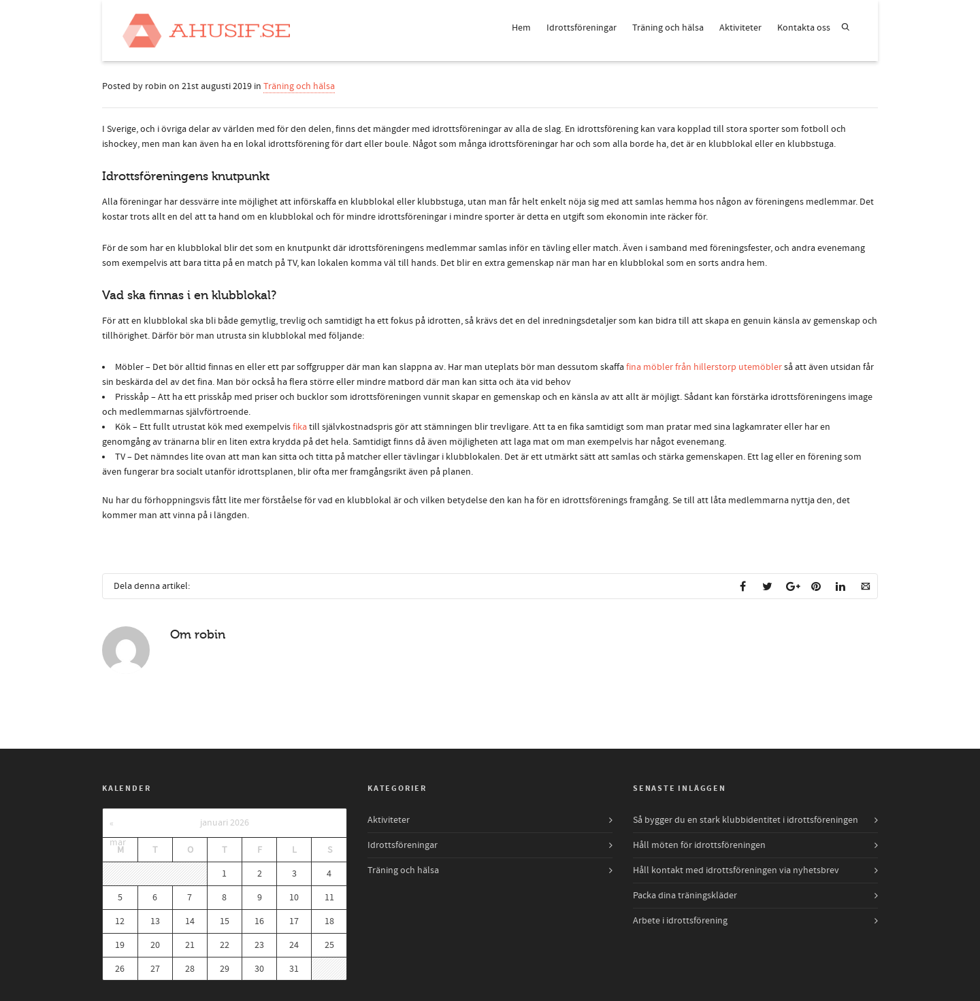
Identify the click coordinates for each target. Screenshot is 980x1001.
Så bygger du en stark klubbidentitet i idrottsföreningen (745, 820)
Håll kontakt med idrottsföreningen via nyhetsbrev (736, 870)
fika (300, 427)
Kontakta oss (803, 28)
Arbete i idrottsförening (680, 921)
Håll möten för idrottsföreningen (699, 845)
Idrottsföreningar (581, 28)
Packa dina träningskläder (685, 895)
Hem (521, 28)
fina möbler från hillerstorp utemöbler (704, 367)
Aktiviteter (740, 28)
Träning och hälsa (668, 28)
